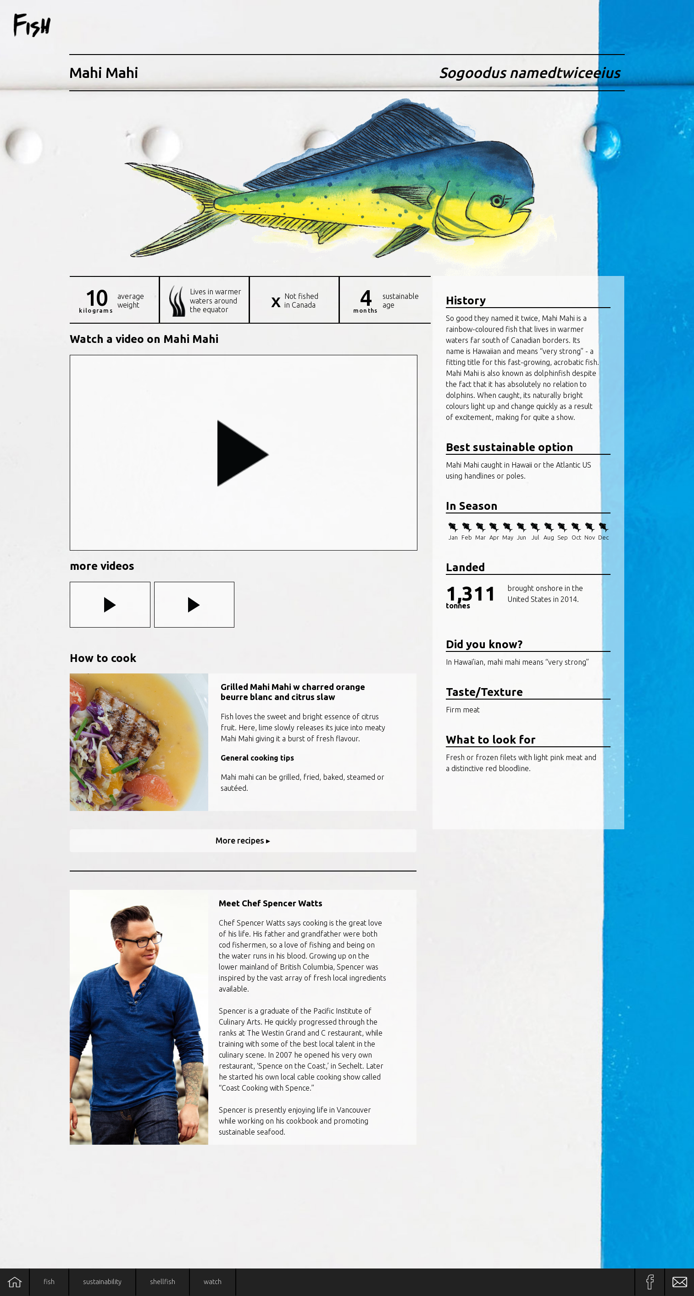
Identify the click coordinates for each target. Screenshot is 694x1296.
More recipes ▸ (243, 840)
